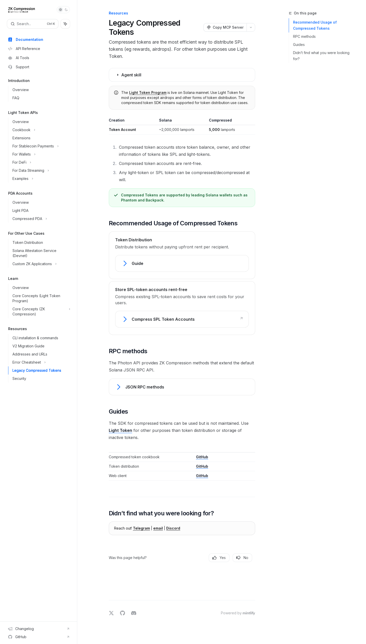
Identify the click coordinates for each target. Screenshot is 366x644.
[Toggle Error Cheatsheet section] (40, 362)
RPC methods (304, 36)
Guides (299, 44)
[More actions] (251, 27)
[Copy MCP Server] (225, 27)
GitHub (202, 457)
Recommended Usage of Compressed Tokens (315, 25)
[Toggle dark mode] (63, 9)
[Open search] (32, 23)
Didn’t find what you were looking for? (321, 55)
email (158, 528)
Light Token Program (147, 92)
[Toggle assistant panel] (65, 23)
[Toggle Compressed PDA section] (40, 219)
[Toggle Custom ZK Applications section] (40, 264)
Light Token (120, 430)
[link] (182, 263)
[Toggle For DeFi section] (40, 162)
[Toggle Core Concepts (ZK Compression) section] (40, 311)
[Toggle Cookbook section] (40, 130)
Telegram (141, 528)
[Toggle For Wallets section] (40, 154)
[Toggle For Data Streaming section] (40, 170)
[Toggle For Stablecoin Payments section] (40, 146)
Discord (173, 528)
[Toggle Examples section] (40, 179)
